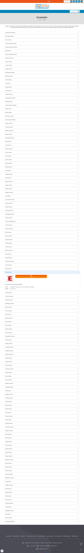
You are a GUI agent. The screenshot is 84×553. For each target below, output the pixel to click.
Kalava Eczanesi (8, 207)
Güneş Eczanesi (8, 492)
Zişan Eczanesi (8, 376)
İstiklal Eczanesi (8, 167)
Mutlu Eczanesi (8, 452)
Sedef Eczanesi (8, 87)
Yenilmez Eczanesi (9, 347)
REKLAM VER (68, 536)
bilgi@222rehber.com (42, 549)
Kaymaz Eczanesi (9, 430)
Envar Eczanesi (8, 379)
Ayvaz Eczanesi (8, 236)
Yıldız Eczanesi (8, 272)
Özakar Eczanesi (8, 94)
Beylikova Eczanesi (9, 130)
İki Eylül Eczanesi (9, 423)
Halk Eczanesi (8, 108)
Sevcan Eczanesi (8, 416)
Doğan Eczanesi (8, 456)
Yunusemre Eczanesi (9, 199)
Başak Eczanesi (8, 408)
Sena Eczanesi (8, 145)
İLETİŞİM (76, 536)
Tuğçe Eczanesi (8, 358)
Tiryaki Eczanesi (8, 239)
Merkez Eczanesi (9, 76)
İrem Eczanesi (8, 314)
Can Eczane (7, 83)
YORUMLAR (59, 536)
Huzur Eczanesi (8, 517)
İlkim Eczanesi (8, 325)
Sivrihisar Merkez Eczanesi (11, 54)
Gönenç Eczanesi (9, 398)
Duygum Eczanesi (9, 192)
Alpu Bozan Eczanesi (9, 138)
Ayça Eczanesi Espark (10, 521)
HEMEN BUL (42, 536)
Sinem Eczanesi (8, 470)
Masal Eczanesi (8, 188)
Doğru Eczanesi (8, 441)
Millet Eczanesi (8, 163)
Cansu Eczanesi (8, 225)
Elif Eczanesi (8, 514)
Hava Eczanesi (8, 438)
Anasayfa (39, 19)
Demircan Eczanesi (9, 116)
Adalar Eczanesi (8, 343)
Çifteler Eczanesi (8, 123)
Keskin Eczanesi (8, 134)
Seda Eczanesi (8, 339)
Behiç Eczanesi (8, 112)
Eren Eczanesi (8, 254)
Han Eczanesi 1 (8, 90)
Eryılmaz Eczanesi (9, 503)
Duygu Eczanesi (8, 185)
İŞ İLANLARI (51, 536)
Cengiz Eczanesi (8, 394)
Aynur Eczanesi (8, 307)
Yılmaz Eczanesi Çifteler (10, 119)
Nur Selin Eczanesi (9, 427)
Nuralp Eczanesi (8, 448)
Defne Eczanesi (8, 405)
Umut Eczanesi (8, 445)
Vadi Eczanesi (8, 419)
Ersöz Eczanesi (8, 246)
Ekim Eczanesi (8, 488)
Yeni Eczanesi (8, 412)
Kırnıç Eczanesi (8, 61)
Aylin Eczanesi (8, 268)
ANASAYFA (8, 536)
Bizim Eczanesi (8, 463)
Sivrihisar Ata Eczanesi (10, 32)
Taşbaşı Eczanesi (9, 174)
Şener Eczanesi (8, 159)
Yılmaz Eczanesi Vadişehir (10, 105)
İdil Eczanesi (8, 390)
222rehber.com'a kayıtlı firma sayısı (42, 1)
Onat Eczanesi (8, 152)
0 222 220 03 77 (32, 546)
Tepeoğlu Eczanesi (9, 387)
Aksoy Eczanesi (8, 401)
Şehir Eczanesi (8, 321)
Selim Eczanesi (8, 434)
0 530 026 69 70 (52, 546)
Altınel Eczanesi (8, 365)
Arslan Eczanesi (8, 65)
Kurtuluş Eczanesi (9, 210)
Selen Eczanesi (8, 292)
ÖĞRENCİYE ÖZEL (33, 536)
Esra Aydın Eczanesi (9, 36)
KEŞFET (24, 536)
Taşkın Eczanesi (8, 329)
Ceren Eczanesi (8, 265)
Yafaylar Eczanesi (9, 485)
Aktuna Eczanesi (8, 318)
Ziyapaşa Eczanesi (9, 459)
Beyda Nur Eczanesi (9, 477)
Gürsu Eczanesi (8, 332)
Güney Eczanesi (8, 69)
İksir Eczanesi (8, 232)
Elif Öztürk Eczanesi (9, 261)
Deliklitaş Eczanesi (9, 354)
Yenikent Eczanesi (9, 383)
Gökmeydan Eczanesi (10, 336)
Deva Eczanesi (8, 79)
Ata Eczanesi (8, 170)
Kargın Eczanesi (8, 257)
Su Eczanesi (7, 196)
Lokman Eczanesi (9, 203)
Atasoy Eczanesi (8, 361)
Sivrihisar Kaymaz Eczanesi (11, 47)
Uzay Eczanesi (8, 499)
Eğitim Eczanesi (8, 250)
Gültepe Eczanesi (9, 350)
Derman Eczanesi (9, 127)
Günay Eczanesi (8, 217)
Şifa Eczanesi (8, 50)
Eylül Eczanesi (8, 496)
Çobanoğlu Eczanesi (9, 214)
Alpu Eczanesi (8, 141)
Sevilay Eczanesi (8, 101)
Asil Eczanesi (8, 481)
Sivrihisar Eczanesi (9, 58)
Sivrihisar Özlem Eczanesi (10, 43)
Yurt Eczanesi (8, 156)
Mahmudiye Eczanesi (10, 72)
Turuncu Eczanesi (9, 296)
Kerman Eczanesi (9, 228)
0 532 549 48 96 (42, 546)
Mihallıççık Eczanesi (9, 303)
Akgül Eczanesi (8, 372)
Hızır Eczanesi (8, 39)
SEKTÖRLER (16, 536)
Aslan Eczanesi (8, 467)
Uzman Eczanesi (8, 148)
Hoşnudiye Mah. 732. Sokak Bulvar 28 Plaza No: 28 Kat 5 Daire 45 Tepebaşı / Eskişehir (42, 543)
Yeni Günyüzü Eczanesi (10, 98)
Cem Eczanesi (8, 507)
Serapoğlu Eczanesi (9, 510)
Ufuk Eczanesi (8, 177)
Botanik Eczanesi (9, 300)
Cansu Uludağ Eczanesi (10, 221)
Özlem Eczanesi (8, 243)
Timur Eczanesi (8, 310)
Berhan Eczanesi (9, 181)
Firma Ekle (66, 1)
